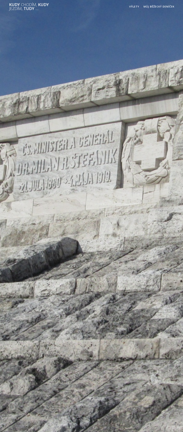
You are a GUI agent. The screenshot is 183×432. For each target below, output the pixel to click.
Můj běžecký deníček (159, 6)
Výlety (134, 6)
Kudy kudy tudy (29, 7)
